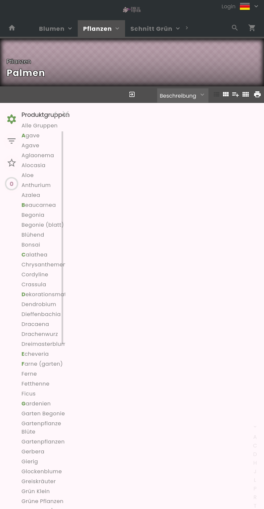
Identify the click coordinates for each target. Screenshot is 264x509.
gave (31, 135)
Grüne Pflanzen (43, 501)
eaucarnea (39, 205)
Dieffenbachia (41, 314)
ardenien (36, 403)
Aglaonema (38, 155)
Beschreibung (178, 96)
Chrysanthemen (44, 264)
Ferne (29, 374)
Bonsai (31, 245)
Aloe (28, 175)
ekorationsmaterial (50, 294)
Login (229, 6)
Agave (30, 145)
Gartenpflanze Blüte (41, 428)
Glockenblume (42, 471)
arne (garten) (42, 364)
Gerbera (33, 451)
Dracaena (35, 324)
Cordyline (35, 274)
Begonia (33, 215)
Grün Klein (36, 491)
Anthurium (36, 185)
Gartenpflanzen (43, 441)
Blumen (52, 28)
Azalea (31, 195)
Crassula (34, 284)
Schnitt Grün (151, 28)
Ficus (29, 393)
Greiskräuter (39, 481)
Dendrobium (39, 304)
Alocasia (34, 165)
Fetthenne (36, 384)
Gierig (30, 461)
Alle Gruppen (40, 125)
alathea (35, 254)
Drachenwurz (40, 334)
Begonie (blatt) (43, 225)
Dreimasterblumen (48, 344)
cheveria (35, 354)
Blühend (33, 235)
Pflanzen (97, 28)
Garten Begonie (43, 413)
